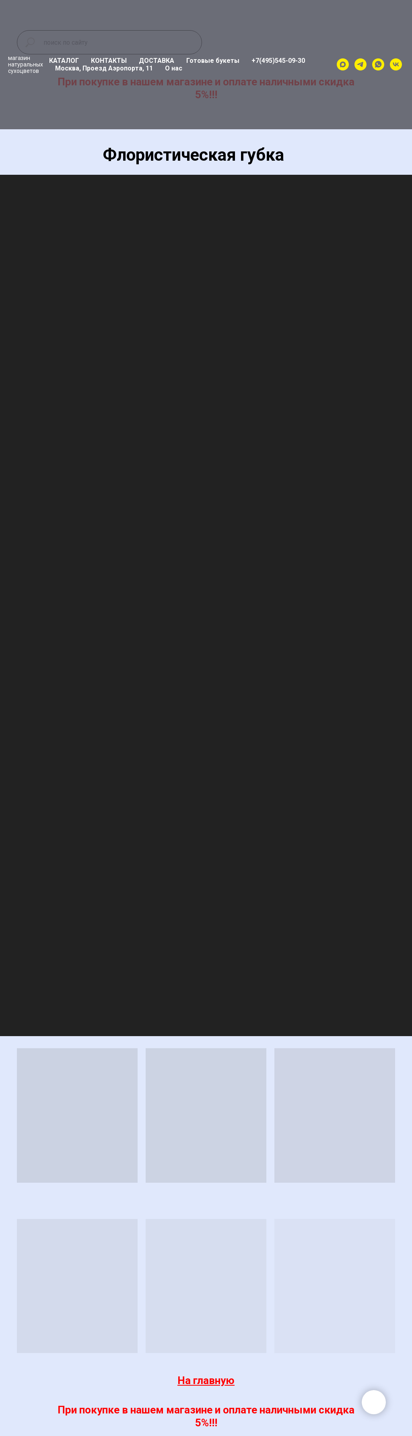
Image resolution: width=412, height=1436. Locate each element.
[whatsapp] (378, 64)
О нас (173, 68)
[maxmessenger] (343, 64)
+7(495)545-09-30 (278, 60)
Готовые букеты (212, 60)
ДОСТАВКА (156, 60)
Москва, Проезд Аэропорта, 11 (104, 68)
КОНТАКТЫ (109, 60)
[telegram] (360, 64)
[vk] (396, 64)
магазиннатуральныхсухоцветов (25, 64)
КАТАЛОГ (64, 60)
